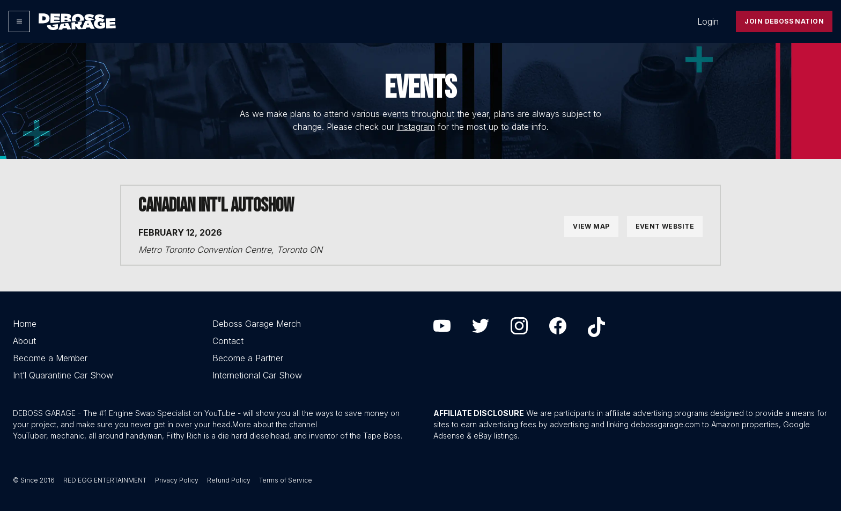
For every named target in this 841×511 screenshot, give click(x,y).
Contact (228, 340)
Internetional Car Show (257, 375)
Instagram (416, 126)
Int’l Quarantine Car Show (63, 375)
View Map (591, 226)
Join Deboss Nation (784, 21)
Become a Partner (247, 358)
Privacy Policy (176, 480)
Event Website (665, 226)
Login (708, 21)
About (24, 340)
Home (24, 323)
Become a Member (50, 358)
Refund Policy (228, 480)
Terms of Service (285, 480)
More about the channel (274, 424)
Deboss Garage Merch (256, 323)
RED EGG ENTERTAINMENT (104, 480)
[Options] (19, 21)
